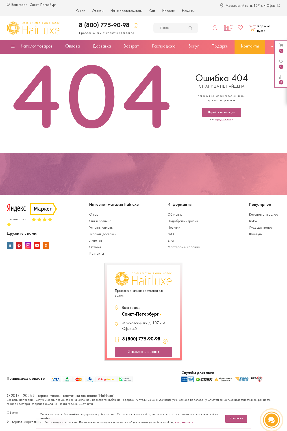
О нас (80, 11)
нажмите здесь (184, 422)
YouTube (37, 245)
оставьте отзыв (16, 219)
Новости (168, 11)
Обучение (175, 215)
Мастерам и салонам (183, 247)
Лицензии (96, 241)
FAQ (170, 234)
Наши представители (126, 11)
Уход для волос (260, 228)
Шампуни (256, 234)
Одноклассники (46, 245)
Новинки (188, 11)
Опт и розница (100, 221)
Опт (152, 11)
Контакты (96, 254)
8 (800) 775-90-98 (104, 25)
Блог (170, 241)
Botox (253, 221)
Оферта (12, 412)
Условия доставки (102, 234)
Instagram (28, 245)
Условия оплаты (101, 228)
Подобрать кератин (182, 221)
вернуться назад (224, 119)
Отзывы (98, 11)
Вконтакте (10, 245)
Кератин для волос (263, 215)
